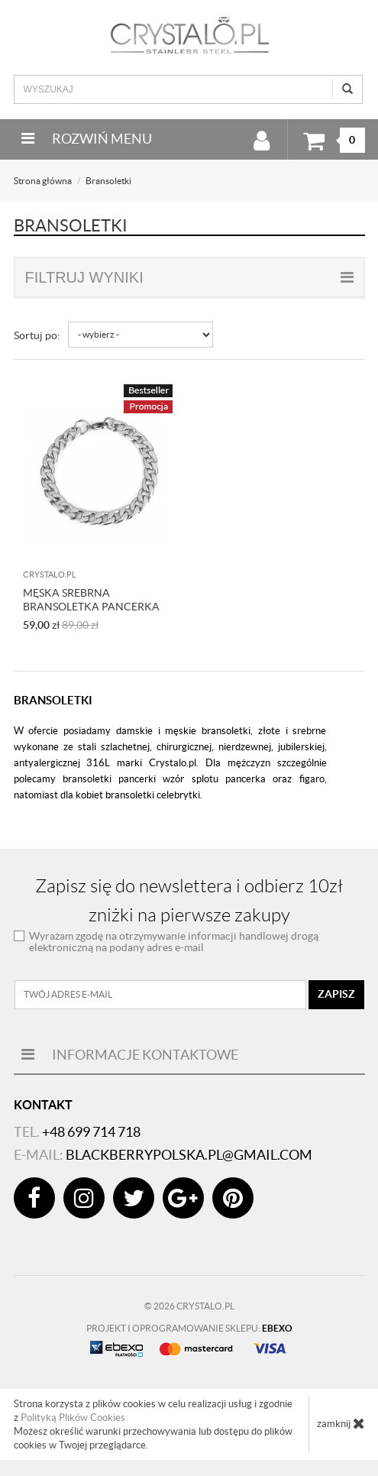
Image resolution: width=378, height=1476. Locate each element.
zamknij (341, 1423)
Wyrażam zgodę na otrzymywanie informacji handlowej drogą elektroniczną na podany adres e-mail (173, 941)
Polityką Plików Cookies (73, 1417)
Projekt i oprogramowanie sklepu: (189, 1328)
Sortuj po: (37, 335)
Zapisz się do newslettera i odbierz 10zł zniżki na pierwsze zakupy (189, 900)
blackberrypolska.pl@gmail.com (189, 1155)
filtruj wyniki (189, 277)
